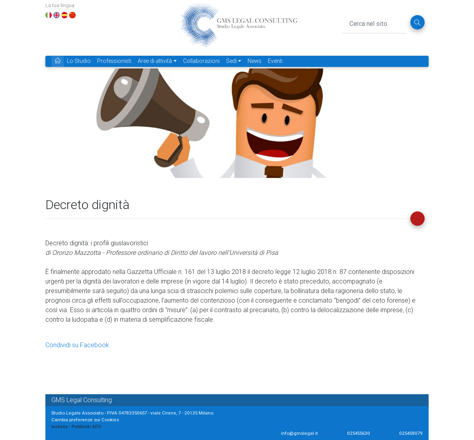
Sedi (231, 61)
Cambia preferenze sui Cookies (85, 419)
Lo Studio (79, 61)
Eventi (275, 61)
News (254, 61)
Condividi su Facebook (77, 345)
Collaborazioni (201, 61)
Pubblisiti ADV (86, 426)
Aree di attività (155, 61)
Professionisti (114, 61)
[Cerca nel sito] (374, 22)
